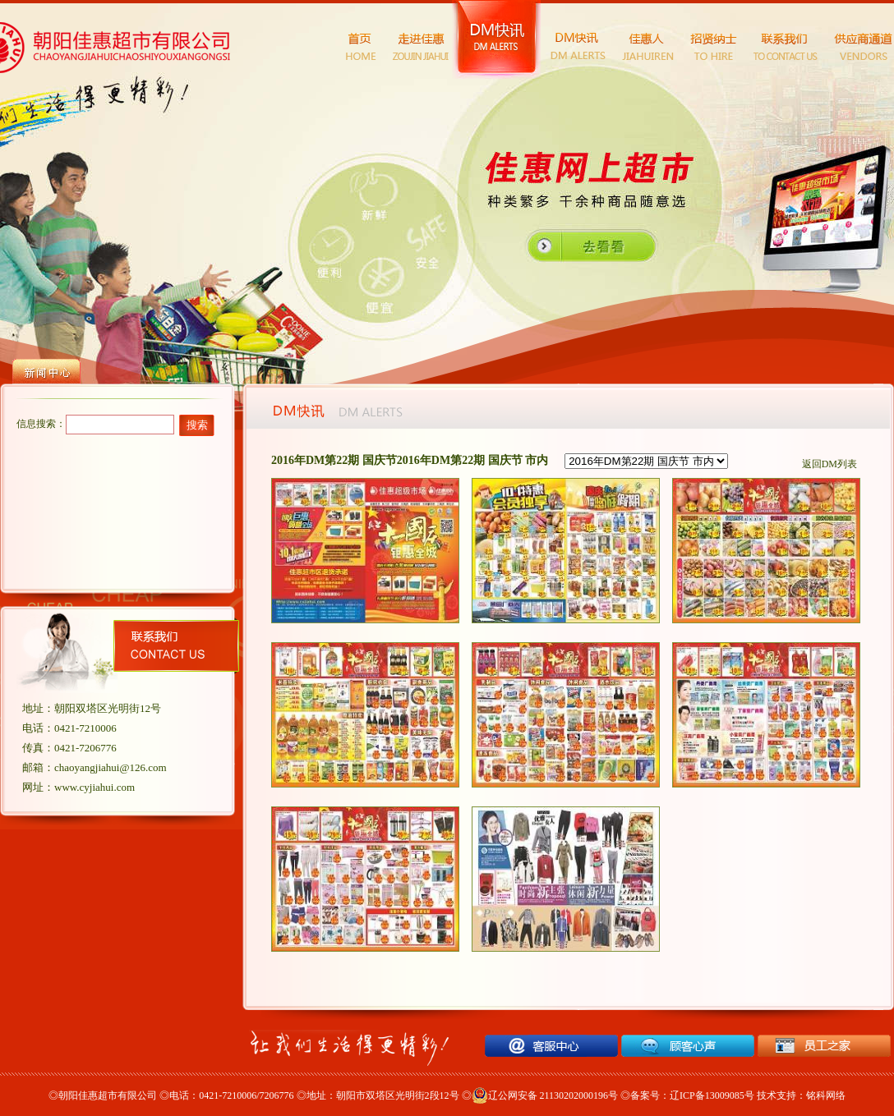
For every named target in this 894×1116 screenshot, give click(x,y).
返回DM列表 (829, 464)
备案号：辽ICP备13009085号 (692, 1095)
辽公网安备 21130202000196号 (545, 1095)
